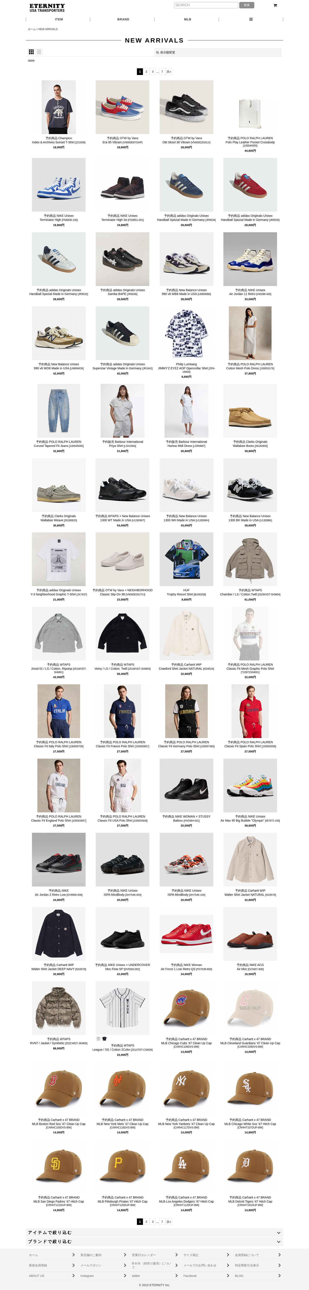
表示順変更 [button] (165, 52)
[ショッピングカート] (275, 5)
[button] (251, 19)
